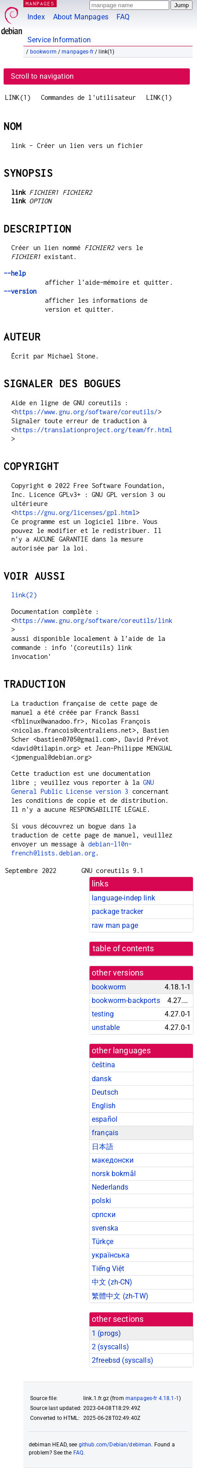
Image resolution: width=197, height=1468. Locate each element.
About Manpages (80, 17)
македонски (113, 1160)
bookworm (43, 52)
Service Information (59, 40)
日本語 (102, 1146)
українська (111, 1255)
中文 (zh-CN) (112, 1282)
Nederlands (110, 1187)
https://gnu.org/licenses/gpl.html (75, 512)
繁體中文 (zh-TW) (120, 1296)
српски (104, 1214)
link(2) (24, 595)
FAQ (123, 17)
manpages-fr (78, 52)
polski (101, 1200)
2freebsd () (122, 1360)
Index (36, 17)
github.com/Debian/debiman (115, 1444)
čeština (103, 1065)
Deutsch (105, 1092)
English (104, 1105)
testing (103, 1014)
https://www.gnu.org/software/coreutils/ (86, 412)
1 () (106, 1333)
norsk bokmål (114, 1173)
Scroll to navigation (42, 76)
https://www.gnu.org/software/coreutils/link (93, 620)
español (104, 1119)
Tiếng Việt (108, 1268)
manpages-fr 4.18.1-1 (152, 1398)
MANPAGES (40, 3)
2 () (110, 1347)
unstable (106, 1027)
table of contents (123, 948)
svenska (105, 1228)
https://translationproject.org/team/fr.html (93, 430)
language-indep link (123, 898)
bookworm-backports (126, 1000)
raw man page (115, 925)
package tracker (117, 911)
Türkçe (102, 1241)
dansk (102, 1078)
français (105, 1132)
